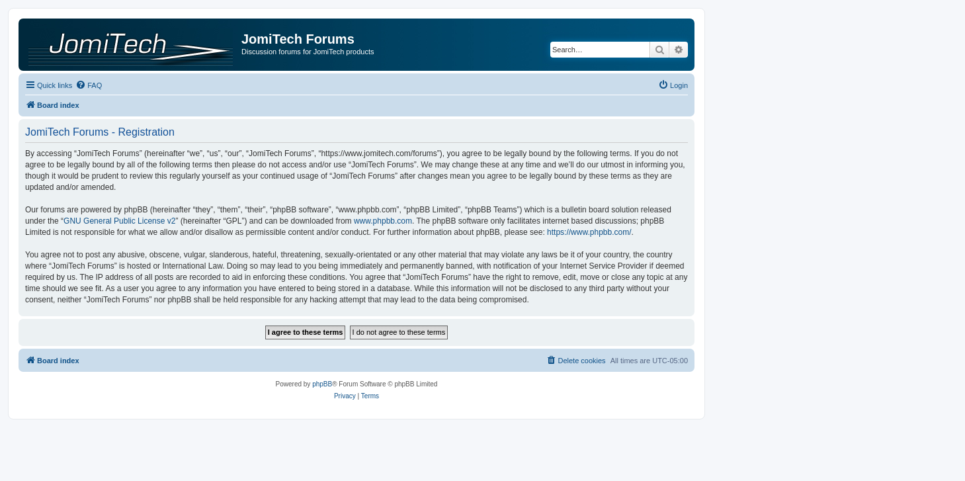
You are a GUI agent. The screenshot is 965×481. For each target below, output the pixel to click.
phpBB (322, 384)
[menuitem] (88, 85)
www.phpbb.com (383, 221)
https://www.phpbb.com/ (589, 232)
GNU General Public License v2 (119, 221)
